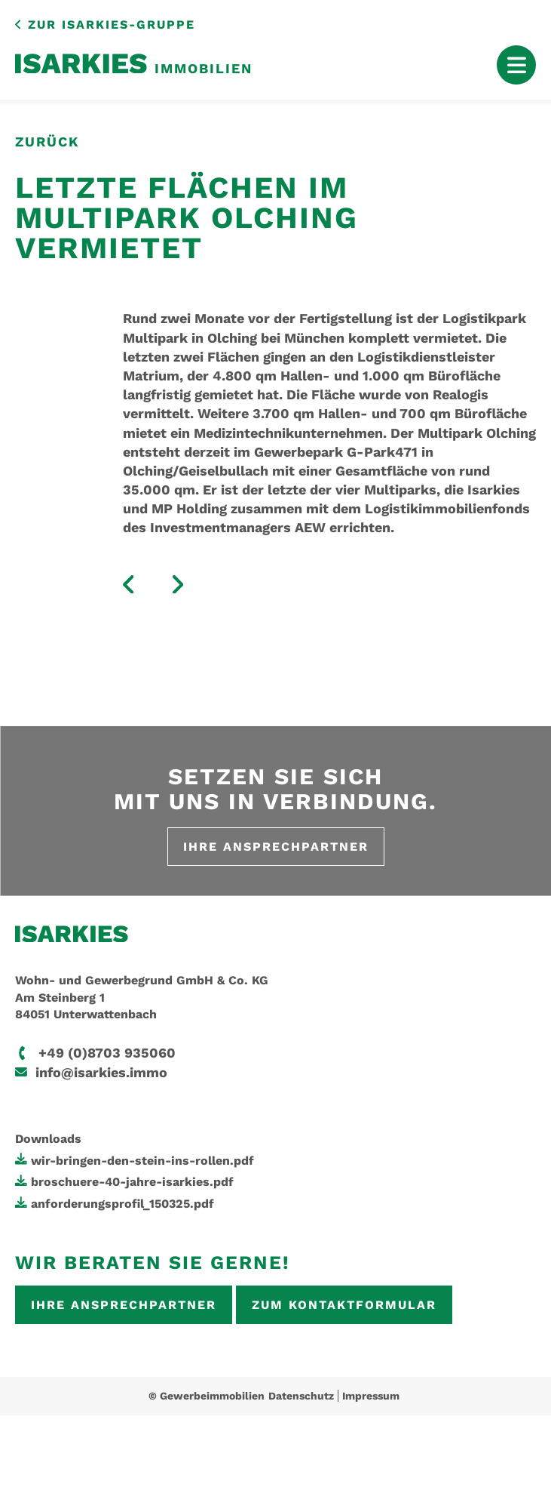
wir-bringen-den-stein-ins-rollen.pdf (142, 1160)
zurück (47, 141)
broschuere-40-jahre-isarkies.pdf (132, 1182)
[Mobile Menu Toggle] (516, 65)
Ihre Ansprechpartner (276, 846)
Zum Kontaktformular (344, 1305)
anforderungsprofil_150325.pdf (122, 1203)
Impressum (370, 1396)
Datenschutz (301, 1396)
